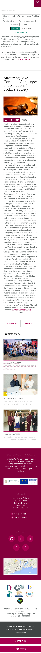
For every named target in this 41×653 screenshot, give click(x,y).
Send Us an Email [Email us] (21, 517)
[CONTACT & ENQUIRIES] (26, 629)
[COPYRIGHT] (11, 629)
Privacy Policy (24, 59)
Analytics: (14, 24)
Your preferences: (26, 21)
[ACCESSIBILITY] (20, 632)
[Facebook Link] (21, 538)
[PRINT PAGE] (20, 649)
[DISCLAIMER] (12, 626)
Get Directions (21, 514)
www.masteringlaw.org (21, 310)
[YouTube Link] (30, 538)
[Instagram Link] (11, 538)
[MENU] (37, 3)
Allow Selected (22, 32)
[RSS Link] (25, 547)
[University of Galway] (11, 68)
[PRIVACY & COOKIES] (26, 626)
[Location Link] (20, 573)
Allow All (16, 28)
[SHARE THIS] (20, 641)
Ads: (26, 24)
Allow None (27, 28)
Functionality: (8, 21)
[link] (9, 587)
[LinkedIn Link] (16, 547)
